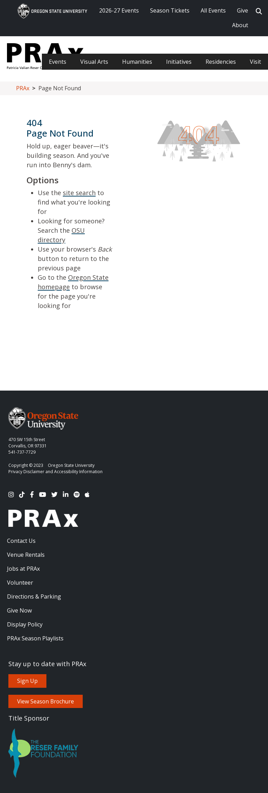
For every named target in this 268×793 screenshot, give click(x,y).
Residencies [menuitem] (221, 62)
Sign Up (27, 681)
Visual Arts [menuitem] (94, 62)
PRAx (22, 88)
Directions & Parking (34, 596)
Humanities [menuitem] (137, 62)
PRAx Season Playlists (35, 638)
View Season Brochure (45, 701)
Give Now (19, 610)
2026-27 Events (119, 10)
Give (242, 10)
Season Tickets (169, 10)
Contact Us (21, 541)
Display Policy (25, 624)
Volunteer (20, 582)
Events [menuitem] (57, 62)
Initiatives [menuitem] (179, 62)
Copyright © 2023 (25, 465)
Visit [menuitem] (255, 62)
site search (79, 192)
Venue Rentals (26, 555)
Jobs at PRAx (23, 568)
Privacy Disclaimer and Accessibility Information (55, 472)
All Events (213, 10)
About (240, 25)
